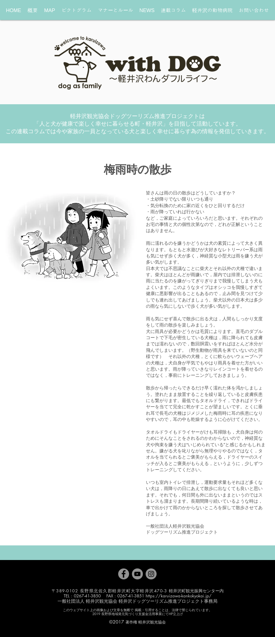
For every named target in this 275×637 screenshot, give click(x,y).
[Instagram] (151, 573)
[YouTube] (137, 573)
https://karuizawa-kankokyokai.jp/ (179, 596)
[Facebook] (123, 573)
